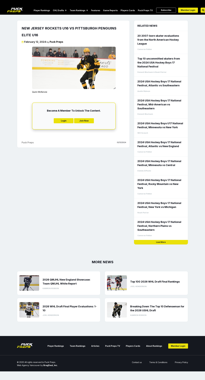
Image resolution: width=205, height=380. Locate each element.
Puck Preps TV (145, 10)
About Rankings (154, 346)
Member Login (188, 10)
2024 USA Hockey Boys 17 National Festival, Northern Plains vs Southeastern (159, 225)
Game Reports (110, 10)
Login (63, 120)
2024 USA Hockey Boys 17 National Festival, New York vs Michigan (159, 205)
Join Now (84, 120)
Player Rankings (42, 10)
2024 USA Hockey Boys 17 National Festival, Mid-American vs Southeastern (159, 104)
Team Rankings (77, 10)
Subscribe (166, 10)
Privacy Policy (181, 362)
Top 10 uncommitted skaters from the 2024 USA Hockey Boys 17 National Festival (158, 62)
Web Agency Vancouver (28, 365)
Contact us (137, 362)
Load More (161, 242)
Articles (95, 346)
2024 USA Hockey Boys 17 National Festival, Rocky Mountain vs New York (159, 184)
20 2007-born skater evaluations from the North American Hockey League (158, 39)
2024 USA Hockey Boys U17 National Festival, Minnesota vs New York (160, 125)
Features (95, 10)
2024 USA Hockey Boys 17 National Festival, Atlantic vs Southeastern (159, 83)
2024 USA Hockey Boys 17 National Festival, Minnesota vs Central (159, 163)
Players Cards (128, 10)
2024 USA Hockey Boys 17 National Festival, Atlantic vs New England (159, 144)
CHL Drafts (58, 10)
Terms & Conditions (158, 362)
